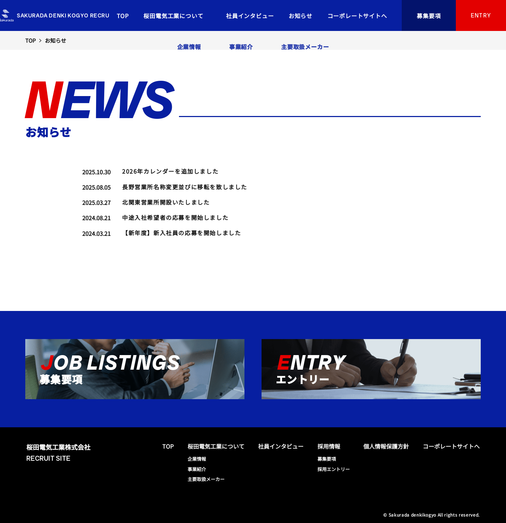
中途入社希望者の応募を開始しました (175, 217)
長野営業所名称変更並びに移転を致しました (184, 187)
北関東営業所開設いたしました (166, 202)
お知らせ (300, 15)
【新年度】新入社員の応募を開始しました (181, 232)
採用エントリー (333, 469)
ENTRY (481, 15)
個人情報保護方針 (386, 446)
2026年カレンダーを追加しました (170, 171)
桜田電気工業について (173, 15)
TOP (123, 15)
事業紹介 (197, 469)
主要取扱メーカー (206, 479)
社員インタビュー (250, 15)
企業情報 (197, 458)
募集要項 (429, 15)
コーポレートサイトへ (357, 15)
